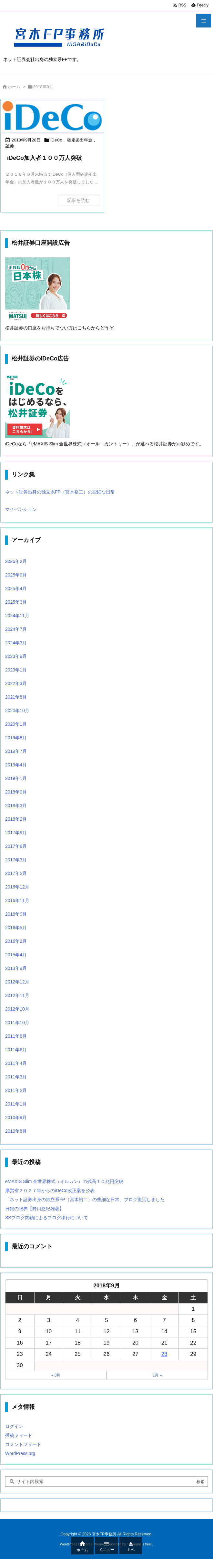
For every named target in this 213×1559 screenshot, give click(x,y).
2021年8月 (16, 697)
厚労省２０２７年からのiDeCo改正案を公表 (50, 1190)
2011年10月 (17, 1022)
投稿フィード (18, 1435)
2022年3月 (16, 683)
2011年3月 (16, 1076)
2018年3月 (16, 805)
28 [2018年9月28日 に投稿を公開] (164, 1354)
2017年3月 (16, 859)
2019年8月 (16, 737)
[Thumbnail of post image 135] (52, 115)
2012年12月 (17, 981)
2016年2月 (16, 941)
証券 (9, 145)
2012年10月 (17, 1009)
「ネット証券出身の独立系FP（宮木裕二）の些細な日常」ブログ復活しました (85, 1199)
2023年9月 (16, 656)
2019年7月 (16, 751)
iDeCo (56, 140)
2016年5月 (16, 927)
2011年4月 (16, 1063)
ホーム (14, 86)
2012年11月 (17, 995)
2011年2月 (16, 1090)
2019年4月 (16, 764)
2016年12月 (17, 886)
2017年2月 (16, 873)
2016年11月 (17, 900)
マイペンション (21, 509)
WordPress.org (20, 1453)
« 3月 (56, 1375)
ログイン (14, 1426)
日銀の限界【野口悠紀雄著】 (34, 1208)
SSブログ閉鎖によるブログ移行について (46, 1217)
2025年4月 (16, 588)
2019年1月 (16, 778)
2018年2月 (16, 819)
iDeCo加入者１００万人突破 (44, 158)
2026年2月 (16, 561)
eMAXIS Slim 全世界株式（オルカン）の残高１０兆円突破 (64, 1181)
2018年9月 (16, 792)
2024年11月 (17, 615)
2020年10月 (17, 710)
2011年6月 (16, 1049)
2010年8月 (16, 1131)
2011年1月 (16, 1104)
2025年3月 (16, 602)
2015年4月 (16, 954)
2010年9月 (16, 1117)
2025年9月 (16, 574)
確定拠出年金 (79, 140)
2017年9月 (16, 832)
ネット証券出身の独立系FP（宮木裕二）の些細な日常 (60, 491)
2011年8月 (16, 1036)
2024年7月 (16, 629)
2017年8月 (16, 846)
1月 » (157, 1375)
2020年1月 (16, 724)
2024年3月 (16, 642)
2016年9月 (16, 914)
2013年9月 (16, 968)
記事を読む (78, 200)
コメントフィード (23, 1444)
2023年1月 (16, 669)
